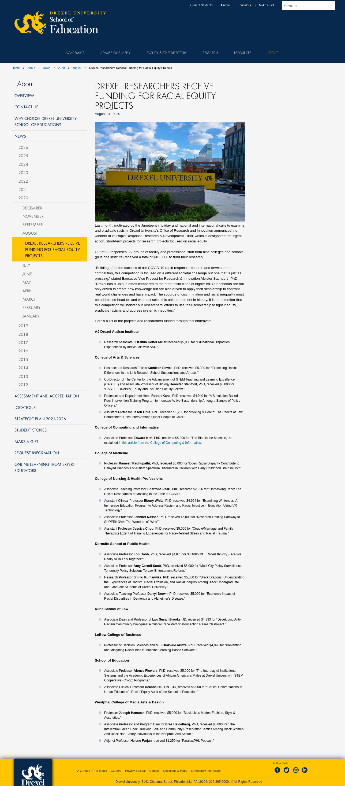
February (31, 307)
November (33, 216)
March (29, 299)
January (30, 316)
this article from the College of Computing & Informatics (161, 443)
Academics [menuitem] (75, 52)
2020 (61, 67)
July (26, 265)
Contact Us (26, 106)
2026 (23, 147)
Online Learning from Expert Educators (44, 467)
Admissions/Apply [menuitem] (115, 52)
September (32, 224)
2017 (23, 342)
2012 (23, 384)
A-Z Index (83, 770)
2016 (23, 350)
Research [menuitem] (210, 52)
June (27, 273)
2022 (23, 181)
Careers (116, 770)
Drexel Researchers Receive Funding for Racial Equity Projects (52, 249)
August (30, 233)
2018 (23, 334)
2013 (23, 376)
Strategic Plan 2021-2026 (40, 418)
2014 (23, 367)
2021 (23, 189)
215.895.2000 (219, 782)
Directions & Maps (175, 770)
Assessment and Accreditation (46, 395)
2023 (23, 172)
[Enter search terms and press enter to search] (311, 5)
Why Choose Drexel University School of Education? (45, 121)
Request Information (36, 452)
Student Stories (30, 430)
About (31, 67)
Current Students (206, 5)
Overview (24, 95)
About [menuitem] (273, 52)
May (26, 282)
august (77, 67)
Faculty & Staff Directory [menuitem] (167, 52)
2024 (23, 164)
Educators (249, 5)
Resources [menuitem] (243, 52)
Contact (154, 770)
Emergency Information (206, 770)
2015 (23, 359)
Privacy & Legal (135, 770)
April (27, 290)
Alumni (230, 5)
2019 (23, 325)
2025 (23, 155)
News (46, 67)
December (32, 208)
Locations (25, 407)
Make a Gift (271, 5)
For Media (100, 770)
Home (16, 67)
